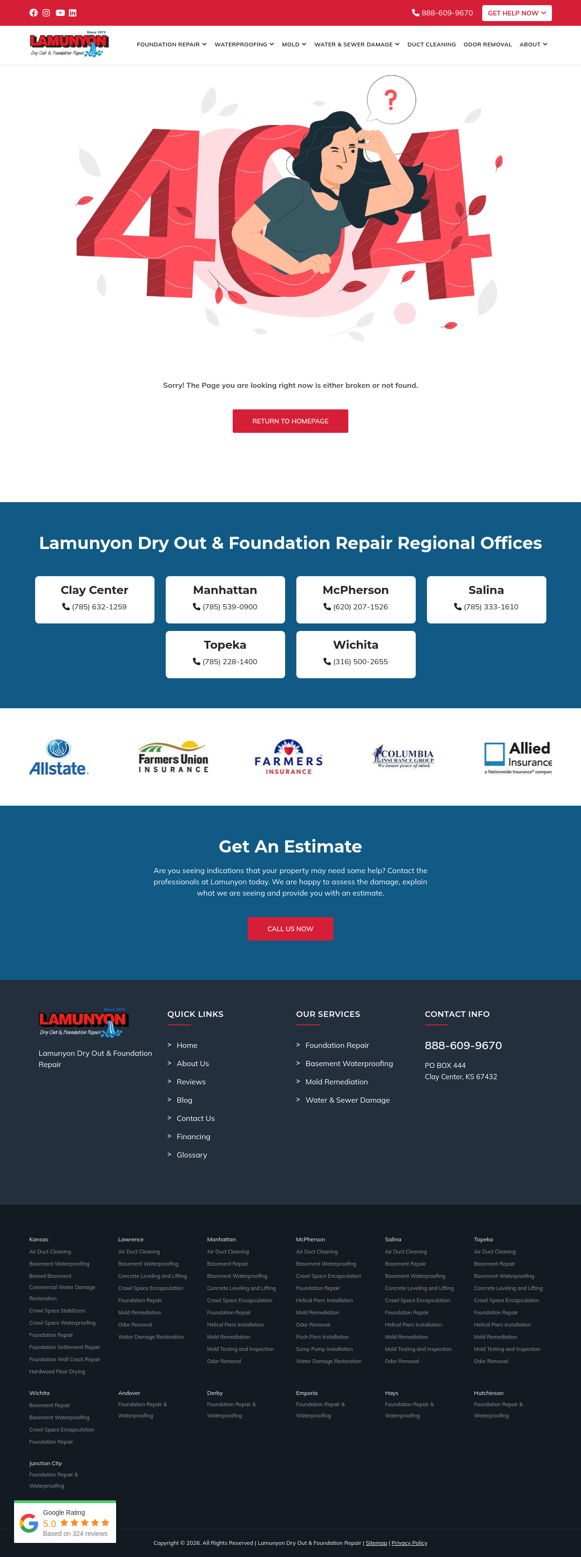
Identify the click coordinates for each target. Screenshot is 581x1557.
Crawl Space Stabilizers (57, 1310)
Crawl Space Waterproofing (62, 1323)
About (534, 44)
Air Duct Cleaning (50, 1251)
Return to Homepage (290, 421)
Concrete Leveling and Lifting (152, 1276)
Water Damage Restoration (151, 1337)
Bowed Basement (50, 1276)
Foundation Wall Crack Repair (65, 1359)
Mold (294, 44)
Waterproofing (244, 44)
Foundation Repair (172, 44)
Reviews (191, 1081)
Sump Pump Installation (324, 1349)
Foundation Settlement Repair (64, 1347)
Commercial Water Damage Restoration (62, 1293)
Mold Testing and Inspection (240, 1349)
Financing (194, 1136)
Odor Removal (487, 44)
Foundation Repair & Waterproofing (142, 1410)
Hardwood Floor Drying (57, 1371)
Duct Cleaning (432, 44)
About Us (193, 1063)
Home (187, 1045)
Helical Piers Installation (235, 1324)
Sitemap (376, 1542)
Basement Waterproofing (349, 1063)
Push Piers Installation (322, 1337)
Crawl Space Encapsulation (151, 1288)
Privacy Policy (409, 1542)
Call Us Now (290, 929)
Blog (184, 1100)
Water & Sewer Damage (357, 44)
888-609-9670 (442, 12)
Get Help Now (517, 13)
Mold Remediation (337, 1081)
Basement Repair (228, 1263)
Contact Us (196, 1118)
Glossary (192, 1154)
